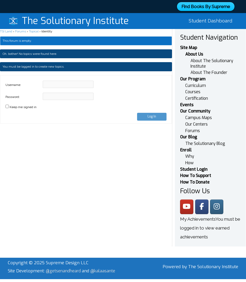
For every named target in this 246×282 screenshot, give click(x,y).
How (189, 157)
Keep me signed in (23, 101)
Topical (34, 25)
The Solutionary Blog (205, 137)
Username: (13, 79)
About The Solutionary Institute (211, 57)
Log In (151, 110)
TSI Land (6, 25)
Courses (192, 86)
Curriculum (195, 79)
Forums (20, 25)
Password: (12, 91)
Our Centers (196, 118)
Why (189, 151)
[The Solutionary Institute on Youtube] (187, 201)
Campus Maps (198, 112)
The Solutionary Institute (75, 18)
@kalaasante (21, 274)
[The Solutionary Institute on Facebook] (203, 201)
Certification (196, 92)
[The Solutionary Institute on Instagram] (218, 201)
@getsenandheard (65, 266)
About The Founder (208, 66)
